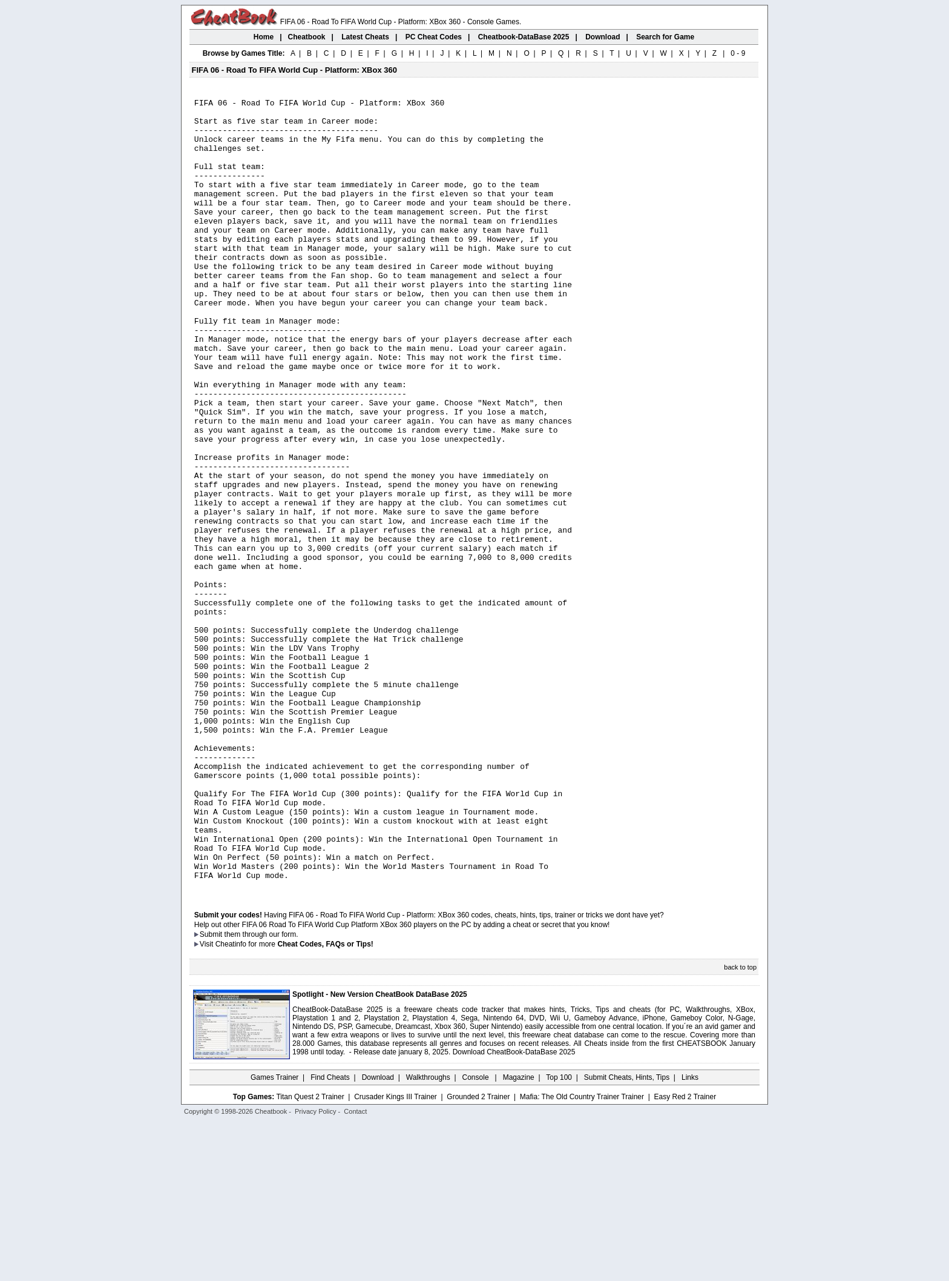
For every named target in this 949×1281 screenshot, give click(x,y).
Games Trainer (274, 1235)
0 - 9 (738, 53)
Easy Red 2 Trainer (685, 1255)
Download (378, 1235)
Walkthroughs (428, 1235)
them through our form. (261, 1092)
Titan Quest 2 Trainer (310, 1255)
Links (689, 1235)
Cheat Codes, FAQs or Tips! (325, 1102)
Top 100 (559, 1235)
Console (476, 1235)
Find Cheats (330, 1235)
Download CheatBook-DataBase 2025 (514, 1210)
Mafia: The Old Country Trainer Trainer (582, 1255)
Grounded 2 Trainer (478, 1255)
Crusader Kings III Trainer (395, 1255)
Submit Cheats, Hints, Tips (626, 1235)
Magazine (518, 1235)
